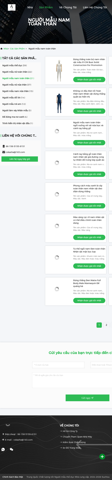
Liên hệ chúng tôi (95, 7)
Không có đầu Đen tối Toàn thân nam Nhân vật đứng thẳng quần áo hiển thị (89, 94)
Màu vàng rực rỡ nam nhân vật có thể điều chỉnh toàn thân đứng (88, 220)
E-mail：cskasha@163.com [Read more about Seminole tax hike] (17, 439)
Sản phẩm (46, 7)
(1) (17, 123)
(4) (14, 117)
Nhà (30, 7)
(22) (17, 72)
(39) (14, 65)
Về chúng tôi (68, 7)
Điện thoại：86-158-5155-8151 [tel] (19, 434)
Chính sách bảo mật (12, 477)
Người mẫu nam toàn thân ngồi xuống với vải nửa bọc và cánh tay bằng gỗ (88, 125)
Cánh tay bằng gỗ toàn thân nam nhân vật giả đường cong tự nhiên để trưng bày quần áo (88, 157)
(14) (13, 97)
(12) (14, 104)
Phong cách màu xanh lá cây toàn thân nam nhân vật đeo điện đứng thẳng (87, 188)
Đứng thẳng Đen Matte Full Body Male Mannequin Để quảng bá (87, 283)
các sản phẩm (17, 48)
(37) (16, 84)
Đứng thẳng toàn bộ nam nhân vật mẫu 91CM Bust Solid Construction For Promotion (89, 62)
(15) (17, 91)
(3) (16, 110)
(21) (18, 78)
